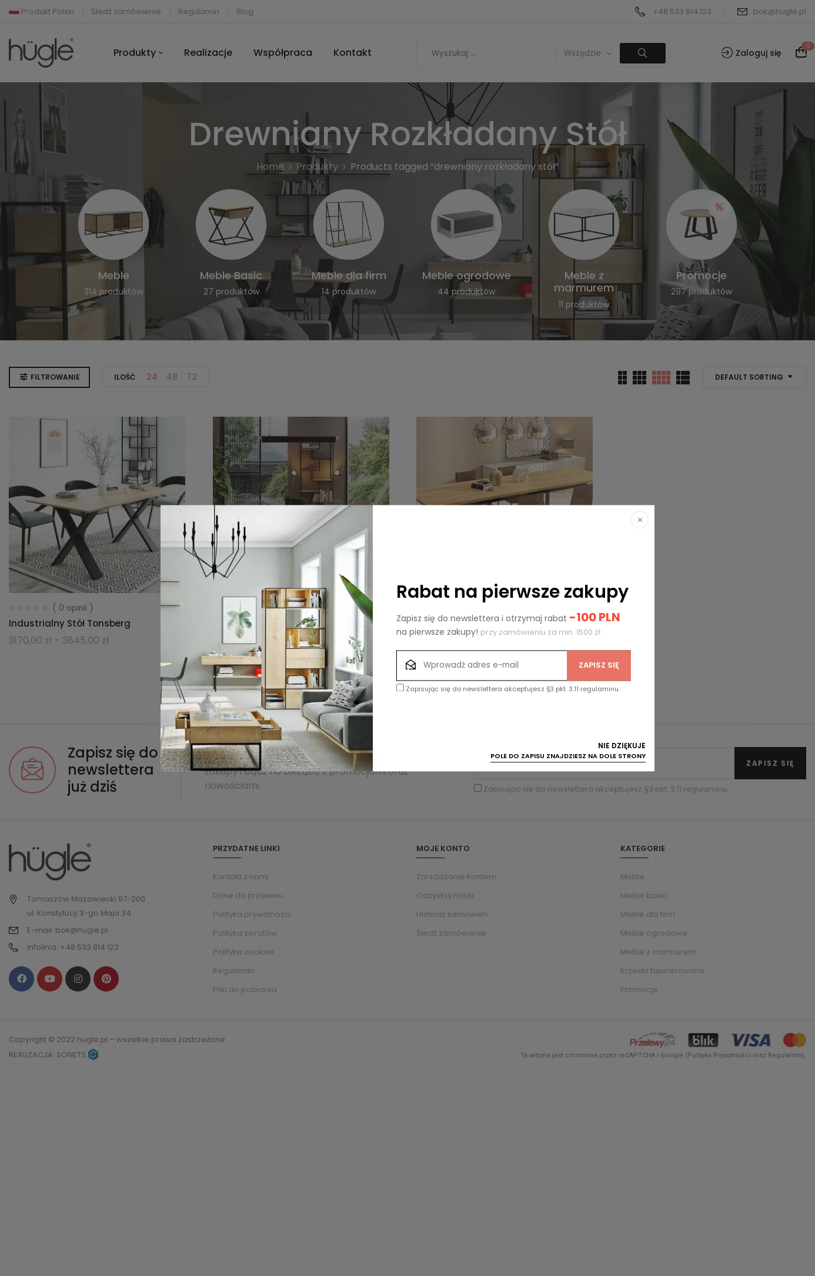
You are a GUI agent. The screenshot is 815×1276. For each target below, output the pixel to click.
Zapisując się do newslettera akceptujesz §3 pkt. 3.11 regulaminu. (508, 689)
